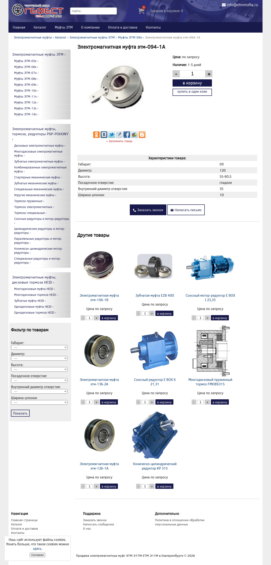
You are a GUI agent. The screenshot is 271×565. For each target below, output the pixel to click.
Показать (20, 413)
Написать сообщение (98, 524)
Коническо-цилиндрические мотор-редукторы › (38, 251)
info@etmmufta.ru (242, 4)
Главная (19, 27)
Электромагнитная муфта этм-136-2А (99, 355)
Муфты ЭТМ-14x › (26, 114)
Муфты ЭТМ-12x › (26, 102)
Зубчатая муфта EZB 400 (155, 269)
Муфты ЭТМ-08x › (26, 79)
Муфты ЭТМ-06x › (26, 67)
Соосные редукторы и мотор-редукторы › (41, 221)
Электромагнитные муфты (33, 37)
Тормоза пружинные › (29, 201)
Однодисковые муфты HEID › (33, 307)
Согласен (37, 555)
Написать (186, 210)
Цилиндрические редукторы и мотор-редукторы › (39, 231)
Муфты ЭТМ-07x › (26, 73)
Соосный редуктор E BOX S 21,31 (155, 355)
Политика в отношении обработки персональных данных (180, 522)
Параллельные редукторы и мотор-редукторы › (38, 241)
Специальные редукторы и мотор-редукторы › (37, 260)
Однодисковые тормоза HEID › (35, 312)
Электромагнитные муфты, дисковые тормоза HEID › (34, 279)
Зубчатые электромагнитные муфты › (39, 161)
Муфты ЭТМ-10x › (26, 90)
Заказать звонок (148, 210)
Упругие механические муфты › (35, 195)
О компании (90, 27)
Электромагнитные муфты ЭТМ (92, 37)
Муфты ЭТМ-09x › (26, 85)
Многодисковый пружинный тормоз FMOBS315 (210, 355)
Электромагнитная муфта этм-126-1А (99, 439)
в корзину (192, 82)
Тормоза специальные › (30, 213)
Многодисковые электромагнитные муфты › (38, 153)
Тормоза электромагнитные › (34, 207)
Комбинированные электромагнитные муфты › (40, 169)
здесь (37, 548)
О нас (87, 528)
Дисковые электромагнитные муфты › (39, 145)
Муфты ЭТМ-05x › (26, 61)
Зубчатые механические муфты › (36, 183)
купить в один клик (192, 91)
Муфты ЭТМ (64, 27)
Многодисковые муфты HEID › (34, 289)
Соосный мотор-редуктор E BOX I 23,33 (210, 271)
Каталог (40, 27)
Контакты (153, 27)
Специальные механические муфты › (39, 189)
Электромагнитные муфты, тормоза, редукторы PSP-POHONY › (40, 133)
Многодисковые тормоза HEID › (36, 295)
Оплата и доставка (122, 27)
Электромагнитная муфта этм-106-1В (99, 271)
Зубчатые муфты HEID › (30, 301)
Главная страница (24, 520)
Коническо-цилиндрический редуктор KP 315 (155, 439)
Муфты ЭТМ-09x (130, 37)
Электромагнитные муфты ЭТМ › (39, 54)
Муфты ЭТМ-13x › (26, 108)
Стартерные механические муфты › (38, 177)
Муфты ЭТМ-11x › (26, 96)
